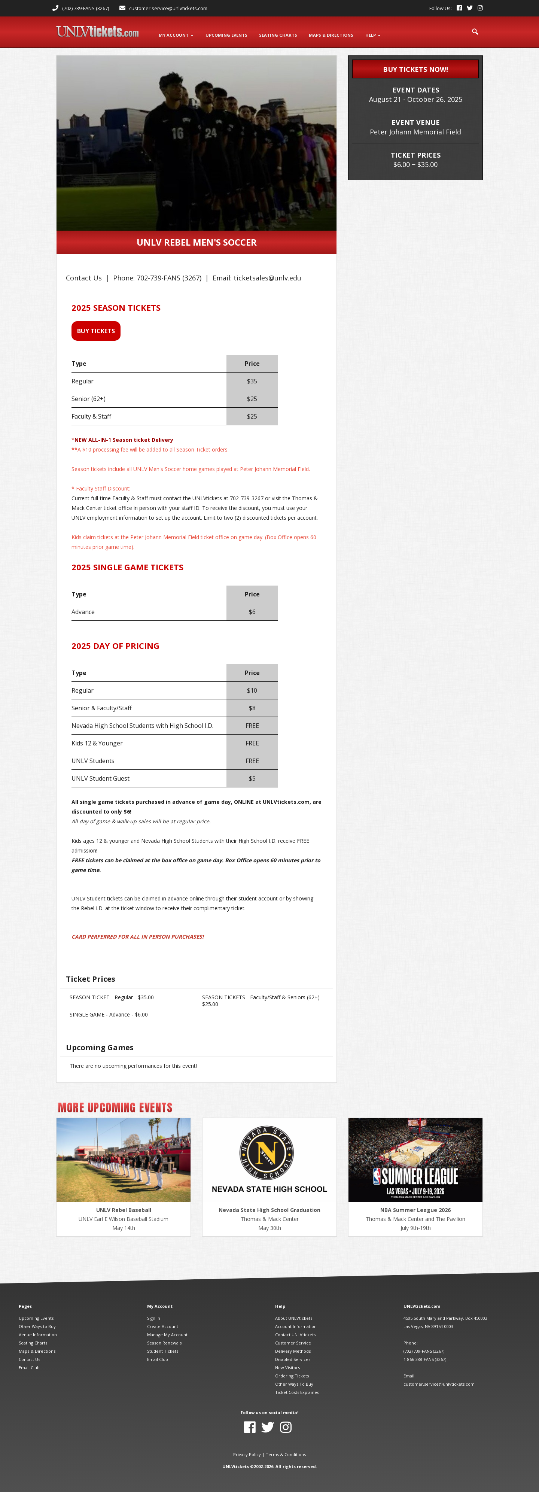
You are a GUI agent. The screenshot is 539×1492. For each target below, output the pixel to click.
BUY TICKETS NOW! (415, 68)
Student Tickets (162, 1350)
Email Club (29, 1366)
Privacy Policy (247, 1453)
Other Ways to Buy (37, 1325)
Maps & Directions (37, 1350)
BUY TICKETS (96, 330)
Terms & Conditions (286, 1453)
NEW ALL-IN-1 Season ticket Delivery (123, 438)
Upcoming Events (36, 1317)
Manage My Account (167, 1333)
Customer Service (293, 1341)
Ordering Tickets (292, 1374)
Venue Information (38, 1333)
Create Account (162, 1325)
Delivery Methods (293, 1350)
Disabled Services (292, 1358)
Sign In (153, 1317)
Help (373, 34)
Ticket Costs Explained (297, 1391)
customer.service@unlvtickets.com (168, 8)
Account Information (296, 1325)
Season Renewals (164, 1341)
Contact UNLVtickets (295, 1333)
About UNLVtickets (293, 1317)
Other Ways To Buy (294, 1383)
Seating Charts (33, 1341)
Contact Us (29, 1358)
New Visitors (287, 1366)
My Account (176, 34)
